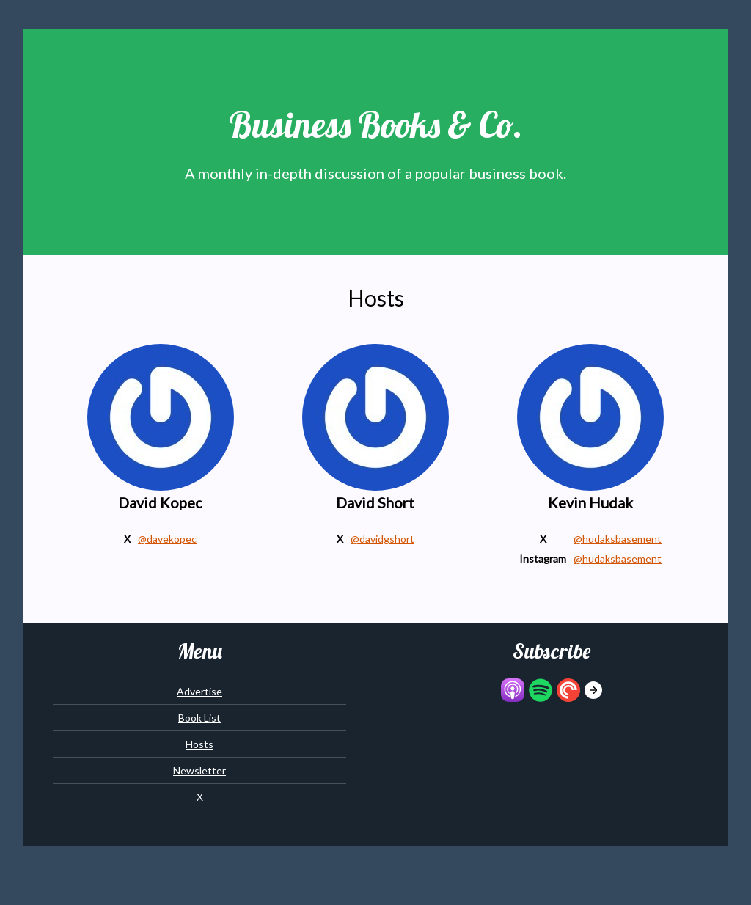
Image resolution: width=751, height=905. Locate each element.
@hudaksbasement (618, 538)
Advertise (199, 691)
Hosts (199, 744)
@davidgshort (382, 538)
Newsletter (199, 770)
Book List (199, 717)
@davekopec (167, 538)
